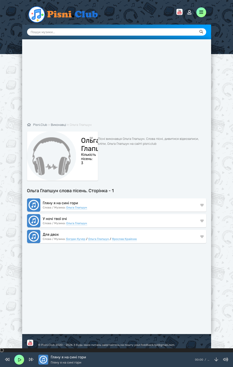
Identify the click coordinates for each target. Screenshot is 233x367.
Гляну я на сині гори (60, 203)
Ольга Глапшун (76, 207)
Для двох (51, 234)
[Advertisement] (116, 83)
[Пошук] (201, 32)
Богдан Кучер (75, 239)
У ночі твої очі (55, 219)
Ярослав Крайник (124, 239)
